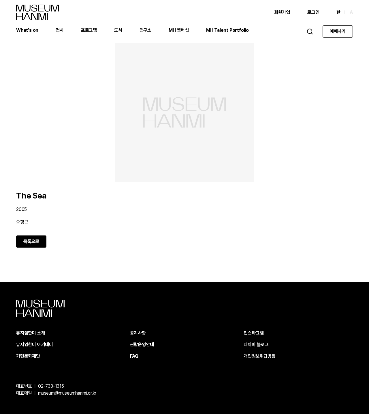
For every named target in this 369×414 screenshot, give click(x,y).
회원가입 (282, 12)
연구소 (145, 30)
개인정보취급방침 (259, 356)
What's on (27, 30)
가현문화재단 (28, 356)
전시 (60, 30)
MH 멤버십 (179, 30)
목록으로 (31, 241)
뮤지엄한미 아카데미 (34, 344)
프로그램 (89, 30)
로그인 (313, 12)
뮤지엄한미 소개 (30, 333)
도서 (118, 30)
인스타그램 (253, 333)
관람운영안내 (142, 344)
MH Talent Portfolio (227, 30)
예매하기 (338, 31)
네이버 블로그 (256, 344)
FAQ (134, 356)
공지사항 (138, 333)
